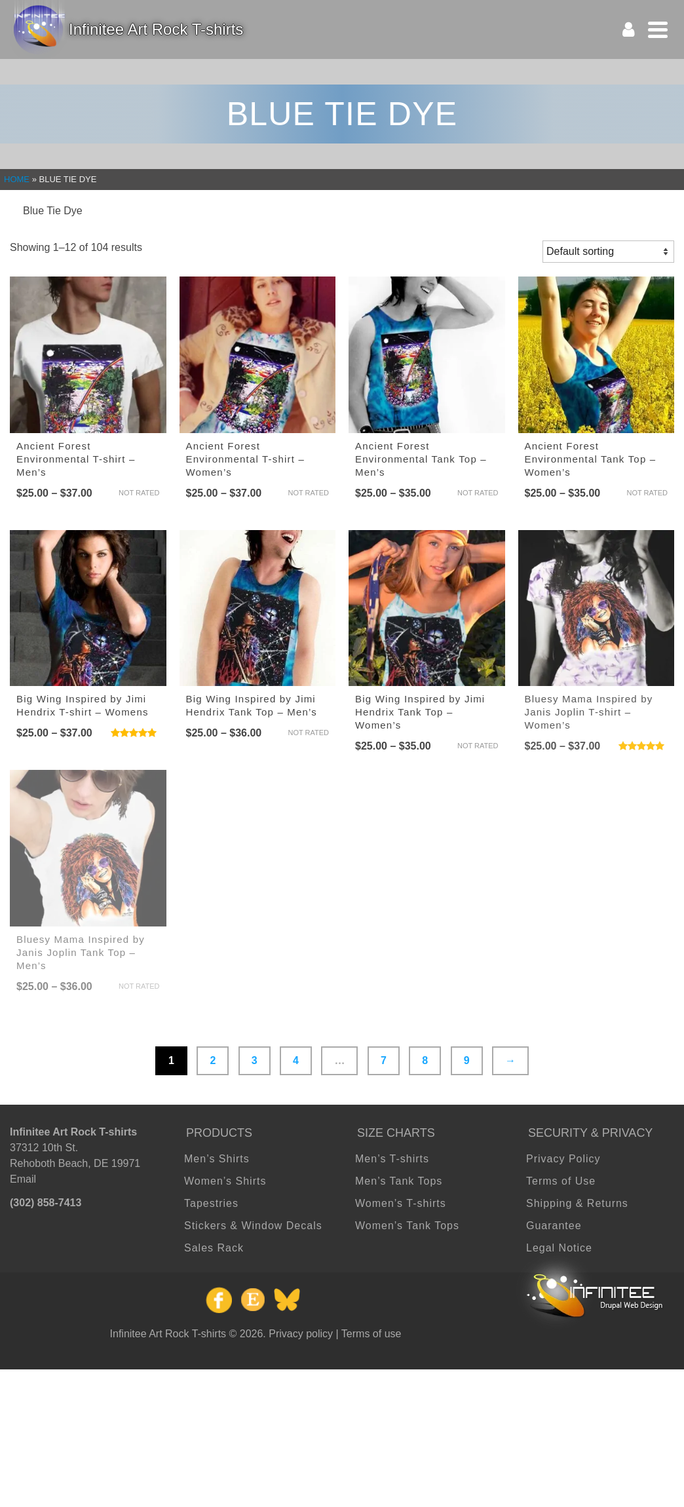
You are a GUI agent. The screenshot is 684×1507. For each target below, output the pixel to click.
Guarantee (554, 1225)
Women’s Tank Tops (407, 1225)
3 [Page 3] (254, 1060)
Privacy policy (301, 1333)
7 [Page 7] (384, 1060)
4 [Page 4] (296, 1060)
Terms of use (371, 1333)
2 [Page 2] (213, 1060)
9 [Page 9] (467, 1060)
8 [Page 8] (425, 1060)
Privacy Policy (563, 1158)
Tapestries (211, 1203)
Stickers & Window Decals (253, 1225)
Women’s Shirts (225, 1181)
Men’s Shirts (217, 1158)
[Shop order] (608, 251)
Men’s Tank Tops (398, 1181)
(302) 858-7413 (45, 1202)
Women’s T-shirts (400, 1203)
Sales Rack (214, 1247)
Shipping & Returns (577, 1203)
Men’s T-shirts (392, 1158)
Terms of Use (561, 1181)
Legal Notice (559, 1247)
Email (23, 1179)
